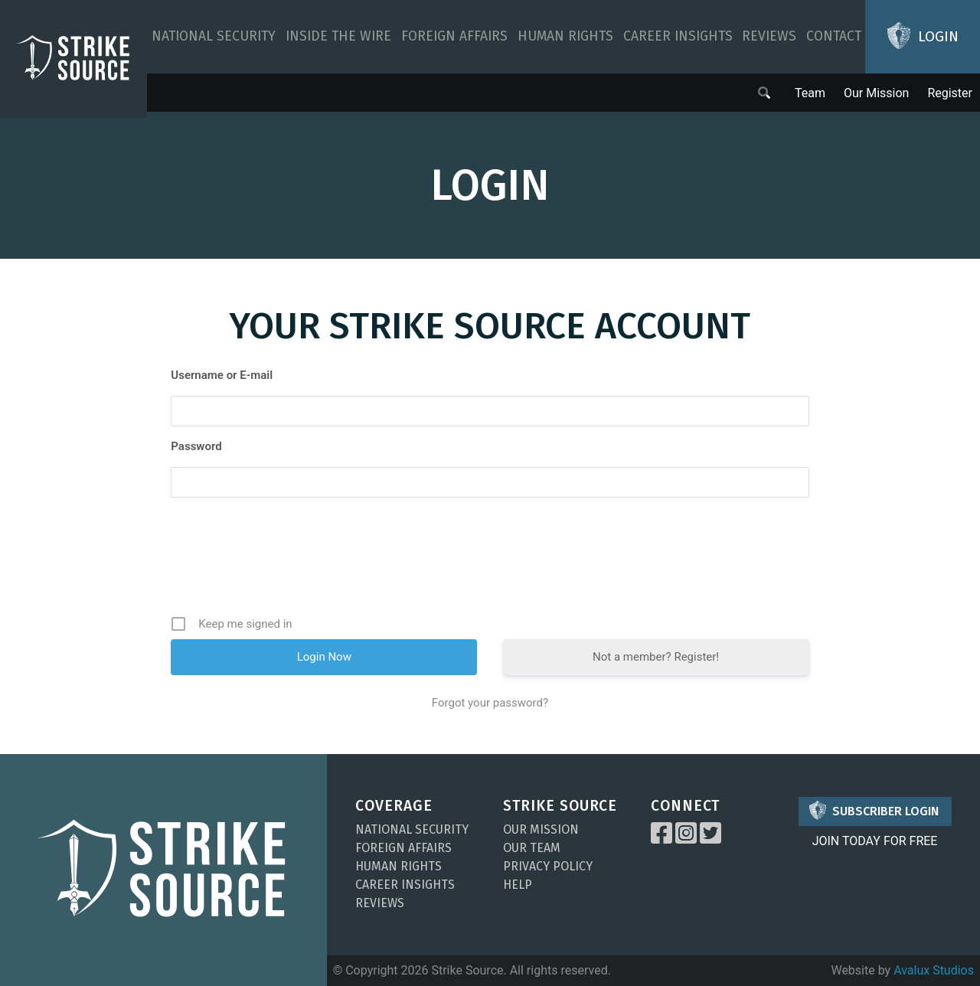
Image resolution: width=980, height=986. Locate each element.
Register (949, 93)
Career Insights (678, 36)
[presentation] (491, 562)
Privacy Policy (548, 866)
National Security (214, 36)
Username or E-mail (222, 375)
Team (810, 93)
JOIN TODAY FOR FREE (875, 841)
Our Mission (876, 93)
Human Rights (565, 36)
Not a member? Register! (656, 657)
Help (517, 884)
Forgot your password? (490, 703)
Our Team (531, 848)
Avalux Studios (933, 970)
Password (196, 446)
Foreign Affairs (454, 36)
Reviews (769, 36)
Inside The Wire (338, 36)
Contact (833, 36)
